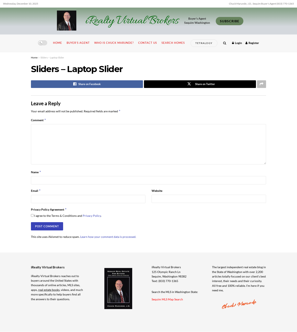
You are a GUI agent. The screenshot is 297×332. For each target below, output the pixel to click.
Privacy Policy (92, 216)
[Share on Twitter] (200, 84)
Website (157, 191)
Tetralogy (204, 43)
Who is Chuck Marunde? (114, 42)
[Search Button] (224, 42)
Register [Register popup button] (252, 43)
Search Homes (173, 42)
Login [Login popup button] (237, 43)
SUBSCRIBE (229, 21)
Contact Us (147, 42)
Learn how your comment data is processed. (108, 237)
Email (36, 191)
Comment (38, 120)
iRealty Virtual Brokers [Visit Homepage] (131, 21)
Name (36, 172)
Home (57, 42)
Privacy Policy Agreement (49, 209)
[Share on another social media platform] (261, 84)
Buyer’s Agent (78, 42)
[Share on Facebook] (87, 84)
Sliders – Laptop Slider (52, 57)
